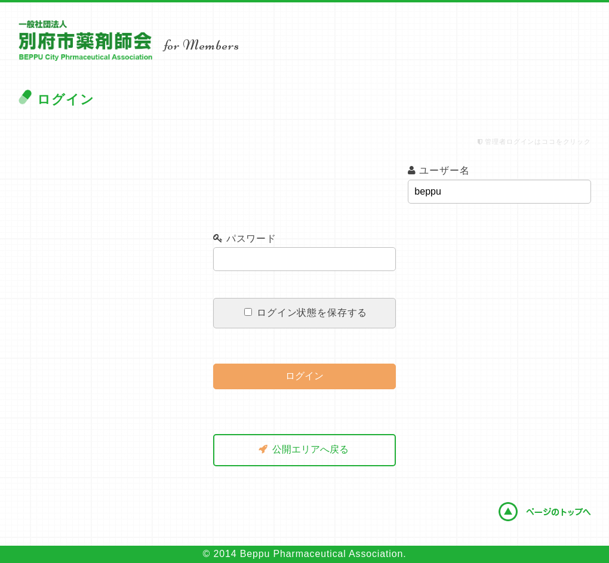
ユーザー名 (438, 170)
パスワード (244, 238)
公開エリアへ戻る (304, 449)
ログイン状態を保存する (306, 312)
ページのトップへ (544, 511)
